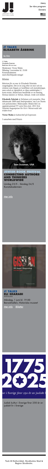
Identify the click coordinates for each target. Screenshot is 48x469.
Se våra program (38, 6)
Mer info (8, 197)
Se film (6, 56)
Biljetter (5, 79)
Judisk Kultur (8, 9)
